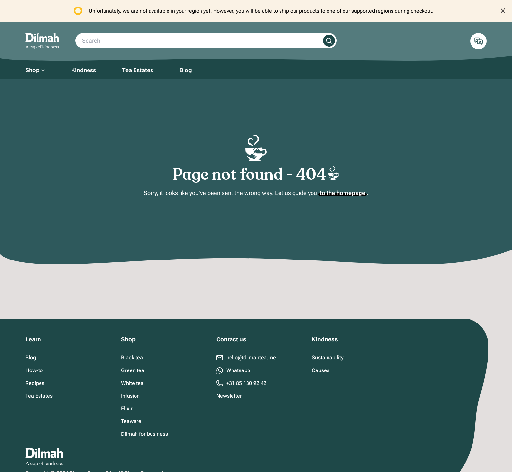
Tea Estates (137, 70)
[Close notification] (503, 10)
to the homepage (342, 192)
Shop (32, 70)
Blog (185, 70)
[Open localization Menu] (478, 41)
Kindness (83, 70)
